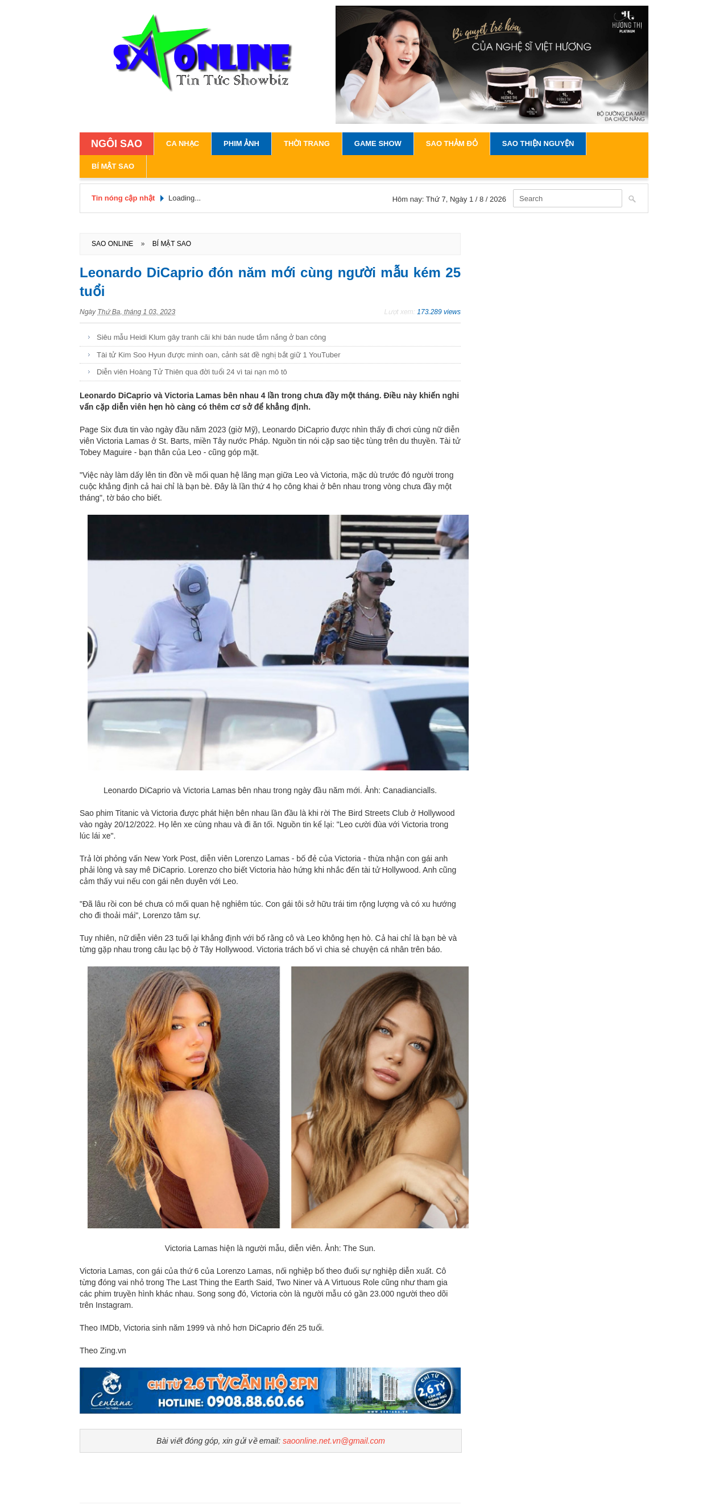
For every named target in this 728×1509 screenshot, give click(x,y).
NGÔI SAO (116, 143)
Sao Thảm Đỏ (452, 143)
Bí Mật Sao (113, 166)
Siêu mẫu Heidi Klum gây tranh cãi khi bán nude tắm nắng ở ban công (211, 337)
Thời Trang (307, 143)
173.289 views (439, 312)
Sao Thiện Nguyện (538, 143)
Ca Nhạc (182, 143)
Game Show (378, 143)
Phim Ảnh (241, 143)
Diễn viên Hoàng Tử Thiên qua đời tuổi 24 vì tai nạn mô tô (192, 372)
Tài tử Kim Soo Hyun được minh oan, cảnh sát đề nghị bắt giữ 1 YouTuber (219, 355)
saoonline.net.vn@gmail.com (334, 1440)
